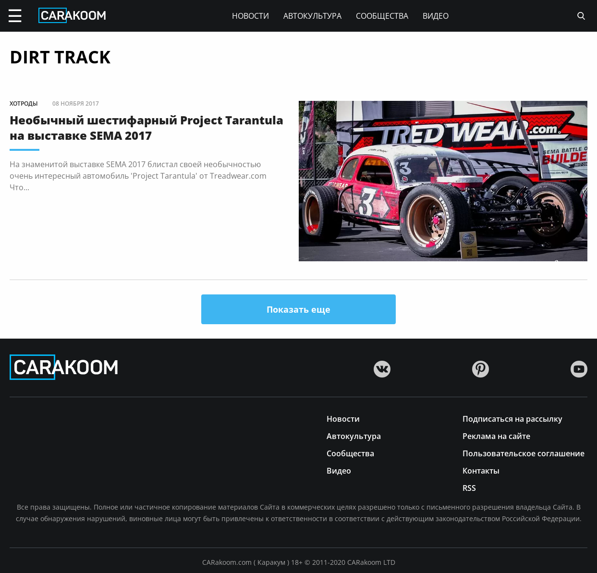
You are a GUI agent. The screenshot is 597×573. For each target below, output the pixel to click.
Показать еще (298, 309)
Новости (250, 16)
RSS (469, 487)
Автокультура (312, 16)
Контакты (481, 470)
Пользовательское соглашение (524, 452)
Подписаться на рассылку (512, 418)
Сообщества (382, 16)
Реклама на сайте (496, 435)
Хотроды (24, 103)
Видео (436, 16)
